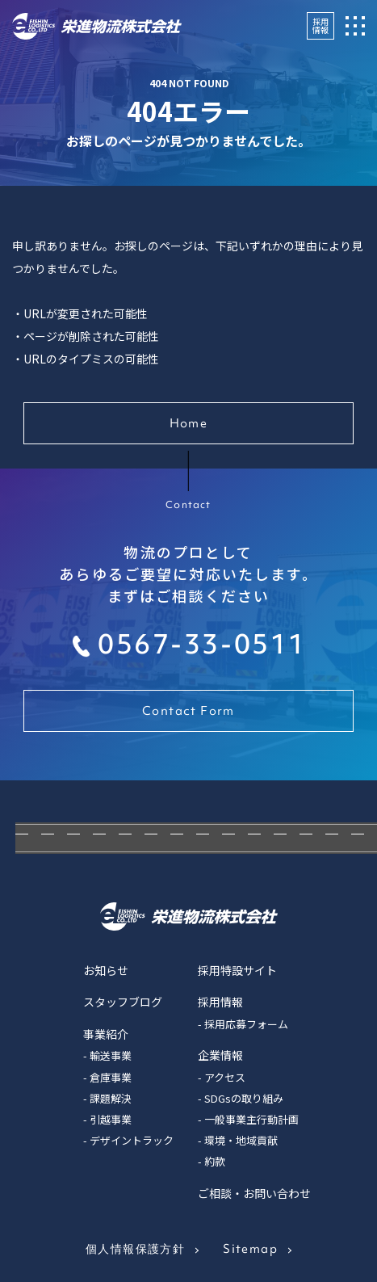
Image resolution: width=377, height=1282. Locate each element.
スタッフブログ (122, 1002)
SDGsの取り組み (243, 1098)
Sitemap (250, 1249)
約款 (214, 1161)
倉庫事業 (111, 1077)
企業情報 (220, 1055)
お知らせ (105, 970)
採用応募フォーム (246, 1024)
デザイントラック (132, 1140)
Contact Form (188, 711)
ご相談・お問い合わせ (254, 1193)
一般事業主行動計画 (251, 1119)
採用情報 (320, 25)
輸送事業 (111, 1055)
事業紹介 (105, 1034)
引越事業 (111, 1119)
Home (189, 423)
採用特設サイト (237, 970)
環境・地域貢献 (241, 1140)
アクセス (224, 1077)
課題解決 (111, 1098)
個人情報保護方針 (135, 1249)
